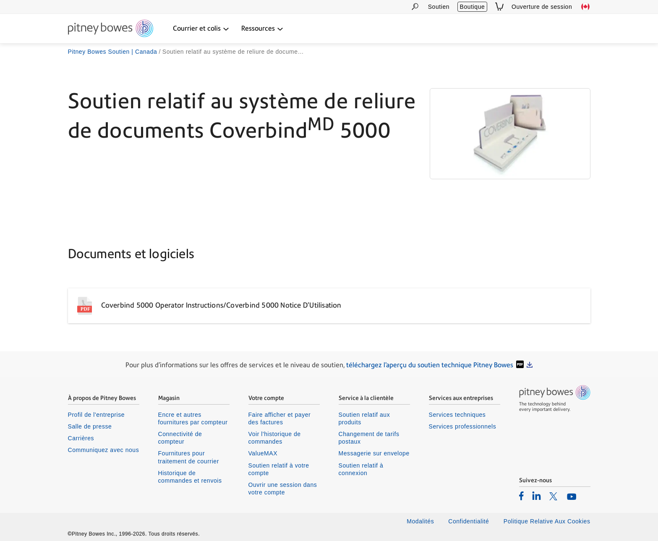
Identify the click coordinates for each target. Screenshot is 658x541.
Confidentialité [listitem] (469, 521)
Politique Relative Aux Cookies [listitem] (547, 521)
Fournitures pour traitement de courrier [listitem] (188, 457)
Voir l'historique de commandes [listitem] (274, 438)
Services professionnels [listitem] (462, 426)
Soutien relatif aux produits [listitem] (364, 418)
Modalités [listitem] (420, 521)
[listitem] (521, 495)
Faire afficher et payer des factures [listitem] (279, 418)
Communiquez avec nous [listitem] (103, 450)
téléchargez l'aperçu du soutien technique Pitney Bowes (429, 365)
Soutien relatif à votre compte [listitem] (278, 469)
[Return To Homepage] (110, 29)
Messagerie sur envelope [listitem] (374, 453)
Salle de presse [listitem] (90, 426)
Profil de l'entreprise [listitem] (96, 414)
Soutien (438, 6)
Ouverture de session (542, 6)
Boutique (472, 6)
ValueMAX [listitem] (263, 453)
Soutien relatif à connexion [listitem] (361, 469)
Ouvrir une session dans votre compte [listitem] (282, 488)
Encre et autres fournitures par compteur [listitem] (193, 418)
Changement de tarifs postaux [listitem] (369, 438)
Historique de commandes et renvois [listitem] (190, 477)
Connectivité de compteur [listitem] (180, 438)
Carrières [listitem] (81, 438)
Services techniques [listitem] (457, 414)
